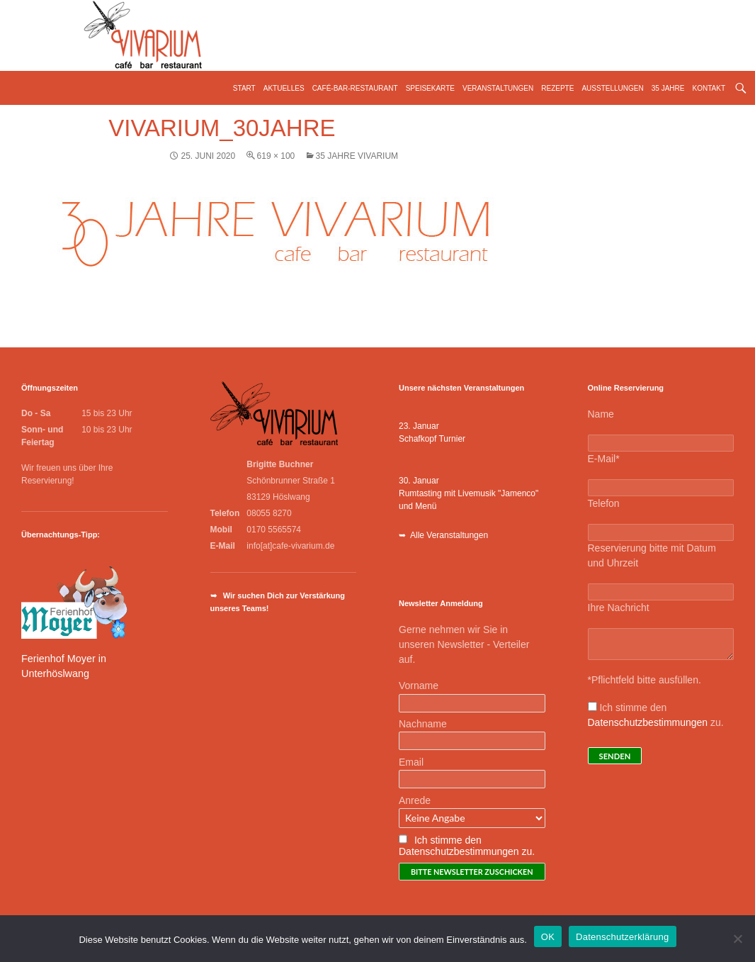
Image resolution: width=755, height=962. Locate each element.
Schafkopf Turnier (432, 439)
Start (244, 88)
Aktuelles (284, 88)
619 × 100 (276, 156)
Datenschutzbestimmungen (648, 722)
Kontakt (709, 88)
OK (548, 937)
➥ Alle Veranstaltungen (443, 535)
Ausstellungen (612, 88)
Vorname (418, 685)
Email (411, 762)
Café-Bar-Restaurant (355, 88)
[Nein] (737, 939)
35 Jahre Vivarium (357, 156)
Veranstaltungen (497, 88)
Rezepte (557, 88)
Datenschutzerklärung (622, 937)
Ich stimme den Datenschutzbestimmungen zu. (467, 845)
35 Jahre (668, 88)
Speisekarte (430, 88)
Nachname (423, 723)
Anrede (415, 800)
